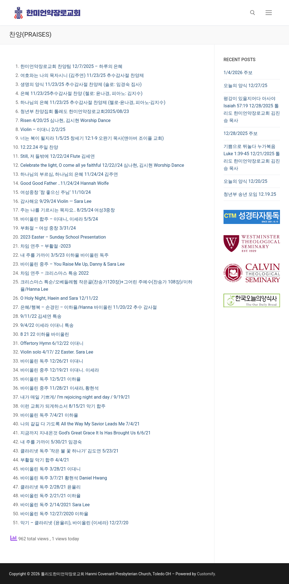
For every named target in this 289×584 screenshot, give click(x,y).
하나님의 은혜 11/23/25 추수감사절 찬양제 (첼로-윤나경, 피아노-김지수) (92, 102)
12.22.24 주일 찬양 (39, 147)
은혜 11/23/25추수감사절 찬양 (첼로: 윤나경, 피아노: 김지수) (81, 93)
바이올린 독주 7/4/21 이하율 (49, 415)
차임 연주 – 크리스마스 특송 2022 (54, 273)
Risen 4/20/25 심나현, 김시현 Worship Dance (65, 120)
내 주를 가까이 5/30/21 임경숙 (51, 442)
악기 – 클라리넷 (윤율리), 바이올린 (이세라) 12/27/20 (74, 522)
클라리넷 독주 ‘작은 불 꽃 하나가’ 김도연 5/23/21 (69, 451)
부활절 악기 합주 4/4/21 (44, 460)
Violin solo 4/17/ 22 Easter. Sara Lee (56, 352)
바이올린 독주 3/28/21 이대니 (50, 469)
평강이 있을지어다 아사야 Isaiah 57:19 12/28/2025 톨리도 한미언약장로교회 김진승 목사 (252, 109)
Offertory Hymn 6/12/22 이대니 (52, 343)
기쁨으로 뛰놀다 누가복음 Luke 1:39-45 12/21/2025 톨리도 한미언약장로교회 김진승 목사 (252, 157)
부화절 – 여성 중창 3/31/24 (48, 228)
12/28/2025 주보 (241, 133)
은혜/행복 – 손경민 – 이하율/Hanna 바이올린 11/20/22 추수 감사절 (88, 307)
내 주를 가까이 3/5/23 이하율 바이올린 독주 (64, 255)
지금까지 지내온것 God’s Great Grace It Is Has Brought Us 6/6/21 (85, 433)
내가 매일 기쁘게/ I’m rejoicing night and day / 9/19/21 (75, 397)
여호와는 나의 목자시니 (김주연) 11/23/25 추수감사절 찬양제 (82, 75)
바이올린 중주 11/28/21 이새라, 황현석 (59, 388)
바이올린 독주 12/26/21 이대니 (51, 361)
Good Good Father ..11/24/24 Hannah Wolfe (64, 183)
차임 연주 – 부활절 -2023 (45, 246)
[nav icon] (269, 13)
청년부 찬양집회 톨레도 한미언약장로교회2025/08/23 (74, 111)
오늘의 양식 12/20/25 (245, 181)
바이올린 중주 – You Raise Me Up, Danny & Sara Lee (72, 264)
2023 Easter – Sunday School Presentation (63, 237)
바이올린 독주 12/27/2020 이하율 (54, 513)
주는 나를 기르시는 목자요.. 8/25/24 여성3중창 (67, 210)
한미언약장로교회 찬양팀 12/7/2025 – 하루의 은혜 (71, 66)
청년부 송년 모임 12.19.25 (250, 194)
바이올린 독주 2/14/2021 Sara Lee (55, 504)
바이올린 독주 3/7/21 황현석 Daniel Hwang (63, 478)
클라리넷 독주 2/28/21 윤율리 (50, 487)
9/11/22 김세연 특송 (41, 316)
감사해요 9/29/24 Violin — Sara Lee (55, 201)
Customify (206, 574)
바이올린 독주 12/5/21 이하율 (50, 379)
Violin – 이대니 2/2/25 (42, 129)
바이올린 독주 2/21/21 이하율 (50, 495)
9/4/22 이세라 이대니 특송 (47, 325)
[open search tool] (252, 12)
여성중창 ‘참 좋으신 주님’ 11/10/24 (55, 192)
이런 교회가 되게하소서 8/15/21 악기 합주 (63, 406)
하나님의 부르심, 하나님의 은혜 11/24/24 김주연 (69, 174)
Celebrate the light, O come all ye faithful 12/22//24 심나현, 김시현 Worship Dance (102, 165)
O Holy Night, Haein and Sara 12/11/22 (59, 298)
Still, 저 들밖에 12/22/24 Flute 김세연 (57, 156)
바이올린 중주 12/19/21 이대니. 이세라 (59, 370)
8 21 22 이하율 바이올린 (44, 334)
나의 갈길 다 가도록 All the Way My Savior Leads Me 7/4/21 (80, 424)
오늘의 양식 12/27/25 (245, 85)
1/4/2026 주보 (238, 72)
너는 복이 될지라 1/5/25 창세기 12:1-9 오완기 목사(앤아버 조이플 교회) (92, 138)
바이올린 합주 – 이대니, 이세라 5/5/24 (59, 219)
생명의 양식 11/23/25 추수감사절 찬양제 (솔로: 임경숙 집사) (81, 84)
